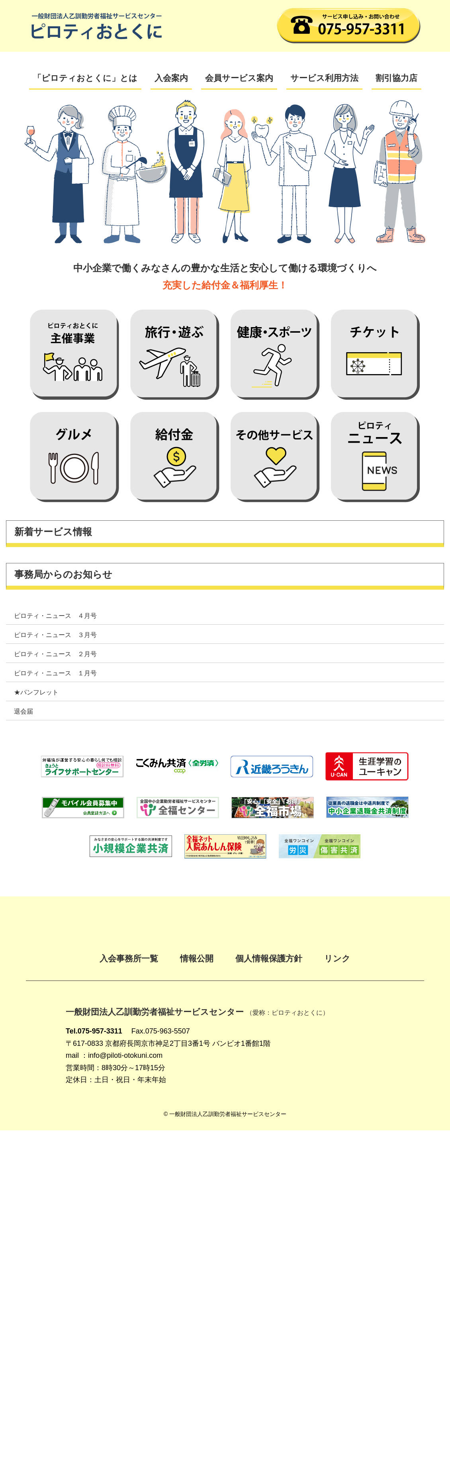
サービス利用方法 (324, 77)
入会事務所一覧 (129, 958)
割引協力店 (396, 77)
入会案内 (171, 77)
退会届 (23, 711)
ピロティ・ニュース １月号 (55, 673)
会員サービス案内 (239, 77)
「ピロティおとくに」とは (85, 77)
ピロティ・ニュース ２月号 (55, 654)
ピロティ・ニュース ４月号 (55, 615)
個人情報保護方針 (268, 958)
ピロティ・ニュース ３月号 (55, 634)
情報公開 (196, 958)
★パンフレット (36, 692)
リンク (337, 958)
